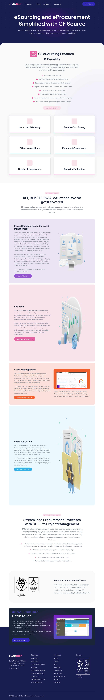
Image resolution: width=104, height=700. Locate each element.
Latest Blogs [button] (57, 667)
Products (29, 4)
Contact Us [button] (57, 682)
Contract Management (38, 664)
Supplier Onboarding (37, 673)
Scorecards (34, 676)
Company (46, 4)
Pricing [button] (56, 658)
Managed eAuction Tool (38, 679)
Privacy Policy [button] (58, 673)
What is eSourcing (36, 682)
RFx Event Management (38, 670)
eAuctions (34, 658)
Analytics (34, 667)
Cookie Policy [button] (58, 670)
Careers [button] (56, 661)
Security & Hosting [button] (59, 676)
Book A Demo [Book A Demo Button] (89, 4)
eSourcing (34, 661)
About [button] (55, 664)
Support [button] (56, 679)
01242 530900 (14, 668)
